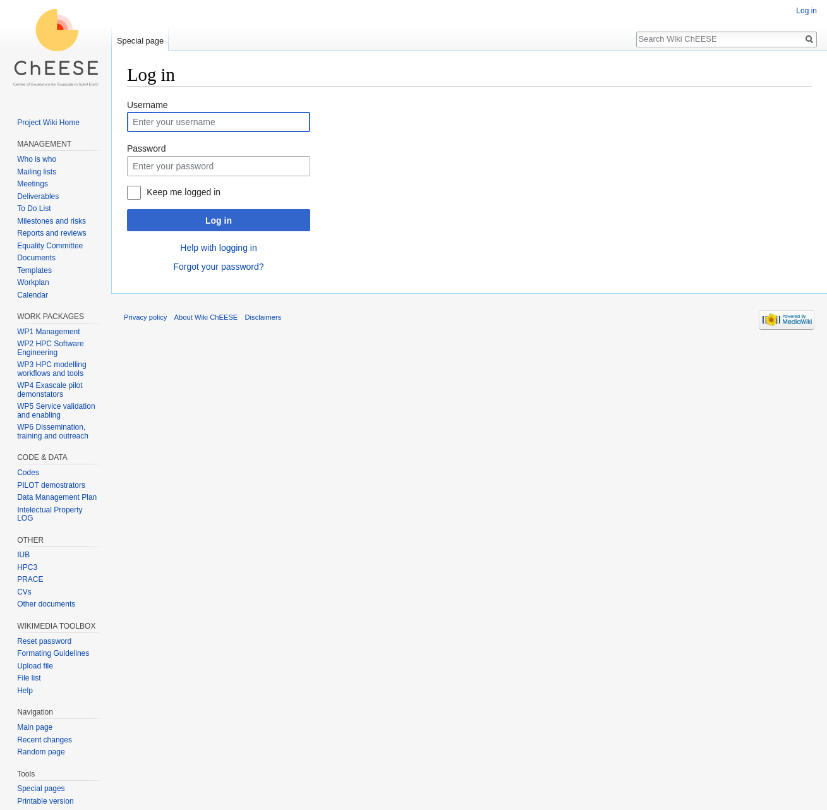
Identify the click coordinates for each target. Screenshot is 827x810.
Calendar (32, 295)
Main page (34, 727)
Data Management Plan (57, 497)
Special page (140, 40)
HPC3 (27, 567)
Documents (36, 257)
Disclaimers (263, 317)
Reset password (44, 641)
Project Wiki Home (48, 122)
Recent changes (44, 739)
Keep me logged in (183, 192)
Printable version (45, 801)
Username (147, 105)
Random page (40, 751)
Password (146, 148)
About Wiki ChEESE (206, 317)
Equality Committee (50, 245)
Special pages (40, 788)
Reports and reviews (51, 233)
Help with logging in (218, 248)
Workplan (33, 282)
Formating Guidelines (53, 653)
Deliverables (38, 196)
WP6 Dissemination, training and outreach (52, 431)
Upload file (35, 666)
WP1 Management (48, 331)
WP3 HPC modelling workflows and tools (51, 369)
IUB (23, 554)
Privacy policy (145, 317)
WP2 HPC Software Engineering (50, 348)
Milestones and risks (51, 221)
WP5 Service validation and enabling (56, 411)
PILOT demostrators (51, 485)
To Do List (34, 208)
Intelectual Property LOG (49, 514)
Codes (28, 472)
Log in (218, 220)
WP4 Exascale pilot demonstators (49, 390)
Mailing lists (36, 171)
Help (25, 690)
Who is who (36, 159)
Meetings (32, 183)
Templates (34, 270)
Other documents (46, 604)
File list (28, 678)
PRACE (30, 579)
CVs (24, 592)
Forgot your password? (218, 267)
